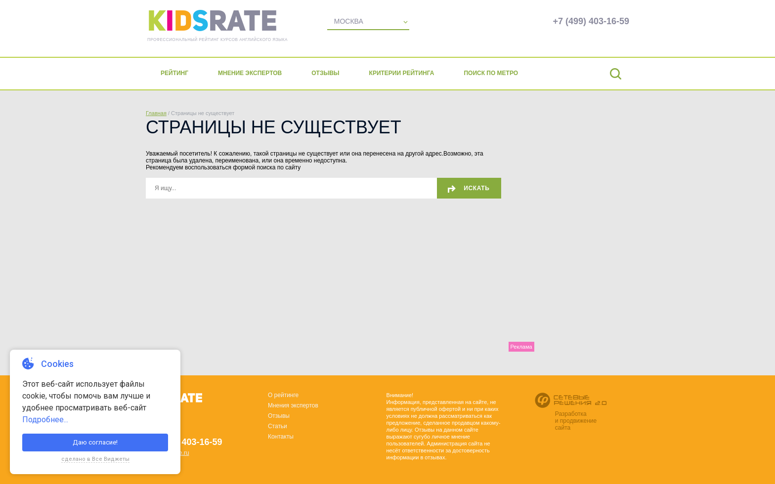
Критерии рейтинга (401, 73)
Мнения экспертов (293, 405)
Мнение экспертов (250, 73)
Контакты (281, 436)
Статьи (277, 426)
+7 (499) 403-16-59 (591, 21)
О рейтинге (283, 395)
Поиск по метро (491, 73)
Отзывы (325, 73)
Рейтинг (174, 73)
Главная (156, 113)
